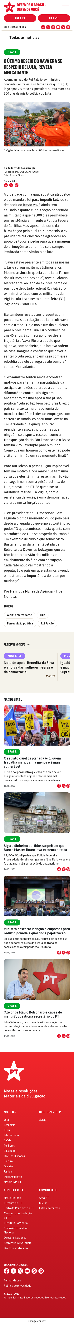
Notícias (10, 1112)
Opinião (8, 1166)
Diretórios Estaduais (16, 1248)
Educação (10, 1150)
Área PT (20, 18)
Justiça (8, 1171)
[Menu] (65, 7)
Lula (42, 615)
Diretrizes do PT (51, 1112)
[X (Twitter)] (53, 27)
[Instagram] (48, 27)
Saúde (7, 1140)
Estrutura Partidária (16, 1223)
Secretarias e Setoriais (17, 1242)
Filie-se (54, 18)
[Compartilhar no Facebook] (6, 185)
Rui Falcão (47, 623)
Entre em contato (49, 1208)
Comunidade (48, 1190)
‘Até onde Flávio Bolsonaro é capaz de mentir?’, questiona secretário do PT (33, 1014)
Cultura (8, 1161)
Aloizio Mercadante (19, 615)
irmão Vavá (31, 205)
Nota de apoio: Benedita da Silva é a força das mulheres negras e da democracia (29, 667)
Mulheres (15, 655)
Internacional (12, 1135)
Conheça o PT (13, 1190)
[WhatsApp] (63, 27)
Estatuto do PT (13, 1203)
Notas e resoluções (20, 1091)
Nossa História (12, 1197)
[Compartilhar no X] (64, 786)
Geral (42, 1119)
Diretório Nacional (15, 1237)
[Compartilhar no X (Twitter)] (11, 185)
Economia (9, 1124)
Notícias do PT (12, 1182)
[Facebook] (43, 27)
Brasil (12, 751)
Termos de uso (12, 1280)
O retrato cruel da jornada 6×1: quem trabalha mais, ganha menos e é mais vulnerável (32, 762)
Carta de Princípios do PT (19, 1208)
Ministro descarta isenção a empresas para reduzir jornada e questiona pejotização (37, 931)
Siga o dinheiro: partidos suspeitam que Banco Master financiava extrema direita (35, 848)
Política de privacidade (17, 1285)
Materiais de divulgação (25, 1096)
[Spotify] (68, 27)
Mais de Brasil (13, 699)
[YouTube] (58, 27)
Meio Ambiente (13, 1176)
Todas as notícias (21, 37)
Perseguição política (20, 623)
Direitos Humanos (14, 1156)
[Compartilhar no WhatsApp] (16, 185)
